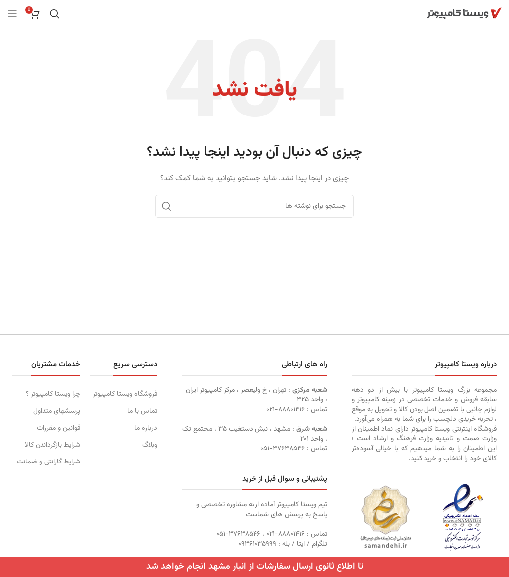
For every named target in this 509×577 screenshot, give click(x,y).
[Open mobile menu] (12, 14)
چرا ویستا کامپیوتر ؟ (53, 394)
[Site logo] (464, 13)
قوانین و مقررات (58, 428)
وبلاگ (149, 445)
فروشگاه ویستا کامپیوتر (125, 394)
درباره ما (145, 428)
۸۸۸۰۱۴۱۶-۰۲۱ (285, 409)
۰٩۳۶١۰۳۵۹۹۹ (257, 544)
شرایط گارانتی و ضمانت (48, 462)
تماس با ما (142, 411)
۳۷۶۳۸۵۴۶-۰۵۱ (282, 448)
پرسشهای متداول (56, 411)
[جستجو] (55, 14)
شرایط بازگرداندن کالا (52, 445)
